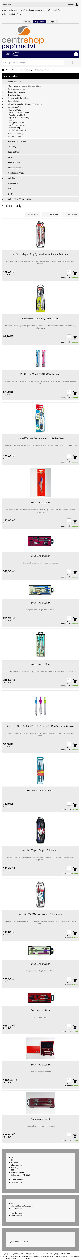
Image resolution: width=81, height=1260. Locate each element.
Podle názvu (33, 214)
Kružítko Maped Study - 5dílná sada (40, 318)
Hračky (28, 21)
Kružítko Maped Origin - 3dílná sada (40, 850)
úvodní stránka (17, 1180)
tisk (14, 1203)
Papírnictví (39, 21)
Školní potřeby (26, 70)
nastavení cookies (18, 1208)
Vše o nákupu (28, 10)
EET (45, 10)
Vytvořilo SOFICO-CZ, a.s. (18, 1242)
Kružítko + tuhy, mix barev (40, 790)
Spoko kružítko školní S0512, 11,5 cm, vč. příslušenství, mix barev (40, 726)
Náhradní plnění (54, 10)
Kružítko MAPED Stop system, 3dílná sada (40, 914)
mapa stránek (16, 1182)
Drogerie (52, 21)
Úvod (4, 10)
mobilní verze (16, 1215)
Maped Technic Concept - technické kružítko (40, 438)
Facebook (18, 10)
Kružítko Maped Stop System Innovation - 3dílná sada (41, 254)
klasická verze (16, 1213)
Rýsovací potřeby (42, 70)
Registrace (7, 4)
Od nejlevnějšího (51, 214)
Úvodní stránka (11, 70)
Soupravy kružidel (40, 1119)
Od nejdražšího (71, 214)
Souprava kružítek (40, 502)
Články (10, 10)
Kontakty (38, 10)
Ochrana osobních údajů (11, 14)
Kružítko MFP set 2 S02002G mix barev (40, 374)
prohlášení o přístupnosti (22, 1206)
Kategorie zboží (40, 76)
